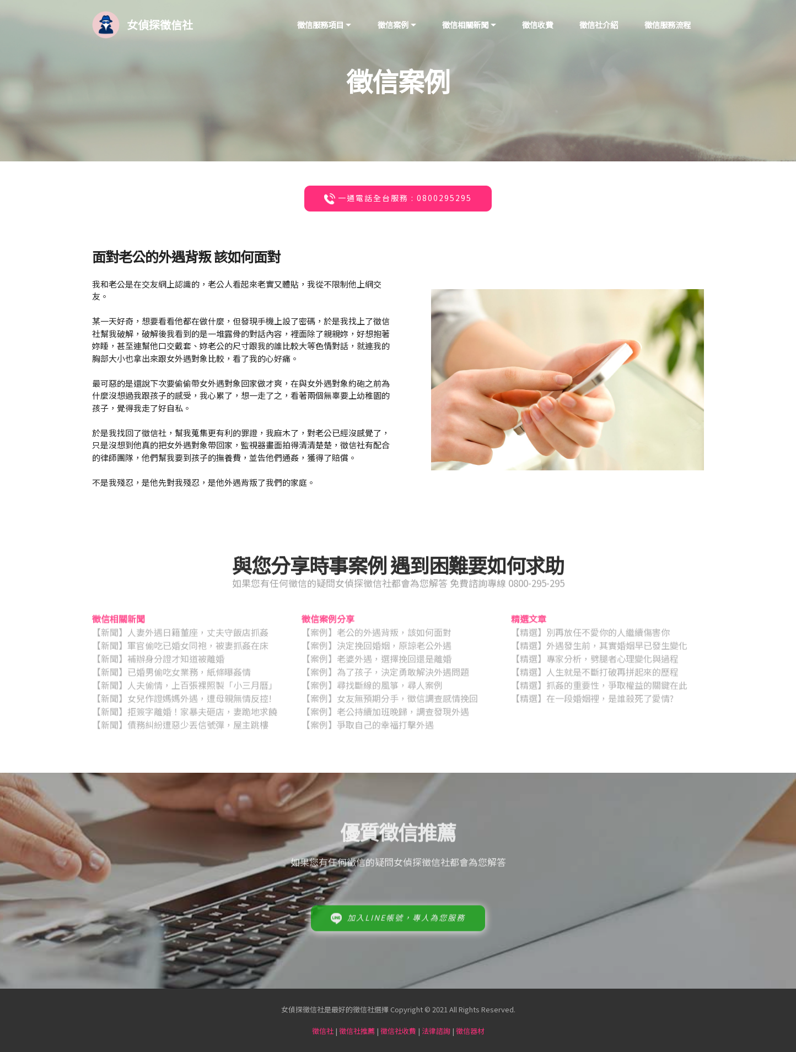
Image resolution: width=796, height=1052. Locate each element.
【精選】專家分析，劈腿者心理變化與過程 (595, 662)
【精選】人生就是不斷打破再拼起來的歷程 (595, 675)
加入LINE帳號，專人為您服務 (397, 926)
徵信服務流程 (667, 24)
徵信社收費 (398, 1031)
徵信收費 (537, 24)
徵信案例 (393, 24)
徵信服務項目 (320, 24)
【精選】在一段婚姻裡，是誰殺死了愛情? (592, 701)
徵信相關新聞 (465, 24)
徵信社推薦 (357, 1031)
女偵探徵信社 (160, 24)
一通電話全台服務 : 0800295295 (397, 199)
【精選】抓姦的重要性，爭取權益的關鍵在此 (599, 688)
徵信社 (323, 1031)
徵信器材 (470, 1031)
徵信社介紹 (598, 24)
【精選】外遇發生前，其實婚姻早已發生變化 (599, 648)
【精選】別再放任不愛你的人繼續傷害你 (590, 635)
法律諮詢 (436, 1031)
